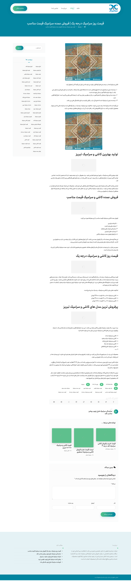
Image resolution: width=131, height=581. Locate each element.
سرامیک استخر (88, 455)
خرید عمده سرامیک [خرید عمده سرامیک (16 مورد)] (28, 86)
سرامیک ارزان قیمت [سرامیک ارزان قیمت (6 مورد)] (37, 94)
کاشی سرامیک (66, 451)
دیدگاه (113, 484)
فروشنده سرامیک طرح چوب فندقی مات (50, 563)
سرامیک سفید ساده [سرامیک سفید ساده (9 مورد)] (37, 98)
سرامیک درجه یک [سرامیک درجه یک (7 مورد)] (26, 94)
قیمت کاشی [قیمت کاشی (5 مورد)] (27, 140)
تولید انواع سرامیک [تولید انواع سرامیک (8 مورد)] (26, 71)
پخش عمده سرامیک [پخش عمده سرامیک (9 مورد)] (37, 152)
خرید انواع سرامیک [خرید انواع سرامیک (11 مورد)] (37, 82)
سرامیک (82, 384)
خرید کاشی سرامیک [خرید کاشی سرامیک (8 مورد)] (37, 90)
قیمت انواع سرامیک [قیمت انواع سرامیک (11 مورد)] (24, 125)
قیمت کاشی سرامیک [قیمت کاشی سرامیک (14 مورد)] (37, 144)
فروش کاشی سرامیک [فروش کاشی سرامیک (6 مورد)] (26, 121)
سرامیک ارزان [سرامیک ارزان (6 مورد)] (27, 90)
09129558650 (109, 384)
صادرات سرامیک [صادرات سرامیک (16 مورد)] (37, 105)
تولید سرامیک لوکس (98, 388)
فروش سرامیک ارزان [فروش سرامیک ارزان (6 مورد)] (28, 117)
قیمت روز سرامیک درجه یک (86, 392)
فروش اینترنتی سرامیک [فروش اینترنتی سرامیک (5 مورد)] (25, 113)
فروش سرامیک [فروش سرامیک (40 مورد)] (38, 117)
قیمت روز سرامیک (98, 392)
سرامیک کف (107, 449)
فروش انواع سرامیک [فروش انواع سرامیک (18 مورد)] (37, 113)
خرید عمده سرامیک (76, 388)
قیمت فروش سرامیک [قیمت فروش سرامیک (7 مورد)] (36, 140)
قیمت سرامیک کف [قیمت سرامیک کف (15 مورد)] (37, 136)
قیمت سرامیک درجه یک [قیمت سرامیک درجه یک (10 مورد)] (25, 132)
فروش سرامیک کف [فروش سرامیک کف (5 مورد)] (37, 121)
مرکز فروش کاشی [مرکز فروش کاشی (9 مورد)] (27, 148)
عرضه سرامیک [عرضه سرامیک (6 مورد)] (27, 109)
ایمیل (92, 503)
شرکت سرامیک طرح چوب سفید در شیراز (50, 557)
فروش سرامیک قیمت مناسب (110, 392)
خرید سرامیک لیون (87, 388)
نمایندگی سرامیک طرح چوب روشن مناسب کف (48, 554)
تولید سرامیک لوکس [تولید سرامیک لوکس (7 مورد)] (28, 75)
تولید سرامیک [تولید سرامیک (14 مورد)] (38, 75)
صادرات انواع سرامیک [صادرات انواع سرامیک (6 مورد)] (25, 102)
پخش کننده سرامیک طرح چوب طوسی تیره (49, 560)
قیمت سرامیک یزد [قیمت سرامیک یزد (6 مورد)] (26, 136)
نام (115, 503)
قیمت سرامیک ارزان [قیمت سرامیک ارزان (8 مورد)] (37, 132)
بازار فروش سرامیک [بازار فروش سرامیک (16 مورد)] (37, 71)
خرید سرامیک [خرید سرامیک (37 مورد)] (38, 86)
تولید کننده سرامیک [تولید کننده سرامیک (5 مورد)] (37, 78)
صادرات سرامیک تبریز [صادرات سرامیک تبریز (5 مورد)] (27, 105)
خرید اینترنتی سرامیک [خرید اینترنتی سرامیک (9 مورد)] (26, 82)
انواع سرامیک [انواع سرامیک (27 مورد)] (38, 67)
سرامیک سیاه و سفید (66, 388)
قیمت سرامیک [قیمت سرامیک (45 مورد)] (28, 129)
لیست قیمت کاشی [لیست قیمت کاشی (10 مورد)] (37, 148)
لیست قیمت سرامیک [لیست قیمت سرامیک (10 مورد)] (26, 144)
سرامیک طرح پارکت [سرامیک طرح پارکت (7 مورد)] (26, 98)
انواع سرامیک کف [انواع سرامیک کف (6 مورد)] (29, 67)
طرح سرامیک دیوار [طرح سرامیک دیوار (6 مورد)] (37, 109)
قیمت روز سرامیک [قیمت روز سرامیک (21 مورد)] (37, 129)
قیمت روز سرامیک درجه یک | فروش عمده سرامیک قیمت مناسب (44, 551)
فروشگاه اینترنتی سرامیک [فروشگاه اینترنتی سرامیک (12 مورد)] (36, 125)
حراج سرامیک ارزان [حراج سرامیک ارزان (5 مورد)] (26, 78)
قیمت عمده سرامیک (62, 392)
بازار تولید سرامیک (108, 388)
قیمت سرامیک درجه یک (73, 392)
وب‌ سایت (70, 503)
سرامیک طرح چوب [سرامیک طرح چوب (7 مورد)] (37, 102)
